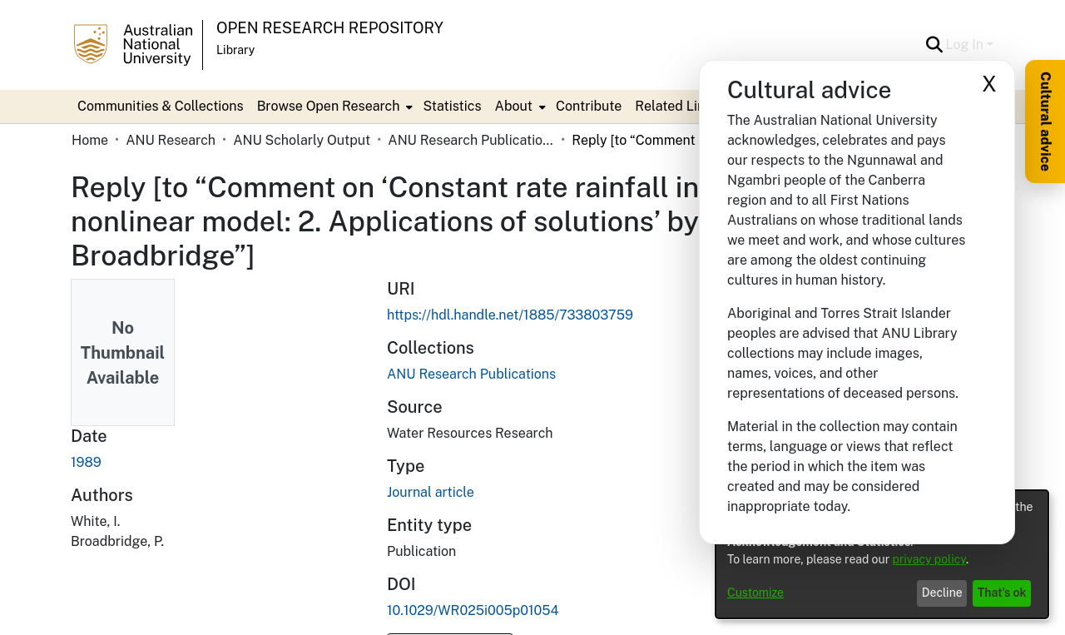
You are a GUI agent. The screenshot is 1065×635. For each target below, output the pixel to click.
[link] (471, 374)
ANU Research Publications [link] (471, 140)
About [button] (513, 106)
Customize (755, 592)
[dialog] (882, 554)
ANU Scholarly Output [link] (301, 140)
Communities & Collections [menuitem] (160, 106)
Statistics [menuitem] (452, 106)
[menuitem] (333, 106)
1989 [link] (86, 462)
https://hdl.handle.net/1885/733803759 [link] (510, 315)
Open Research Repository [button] (329, 28)
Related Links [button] (677, 106)
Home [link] (90, 140)
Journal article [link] (430, 492)
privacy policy (929, 559)
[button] (934, 45)
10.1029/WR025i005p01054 (473, 610)
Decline (942, 592)
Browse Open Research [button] (328, 106)
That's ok (1002, 592)
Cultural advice (1045, 121)
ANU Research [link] (170, 140)
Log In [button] (966, 44)
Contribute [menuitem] (589, 106)
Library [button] (235, 50)
